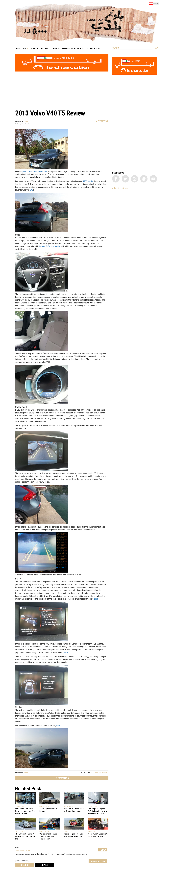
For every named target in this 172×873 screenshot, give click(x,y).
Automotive (102, 121)
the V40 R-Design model (49, 246)
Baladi (55, 48)
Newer (44, 865)
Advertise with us (120, 188)
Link (96, 599)
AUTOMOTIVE (96, 772)
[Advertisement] (61, 89)
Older (24, 865)
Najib (26, 121)
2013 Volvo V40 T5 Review (50, 113)
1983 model (88, 181)
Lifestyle (21, 48)
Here (65, 652)
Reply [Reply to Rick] (103, 849)
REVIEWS (105, 772)
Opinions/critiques (72, 48)
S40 (31, 190)
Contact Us (93, 48)
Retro (44, 48)
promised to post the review (35, 171)
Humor (34, 48)
